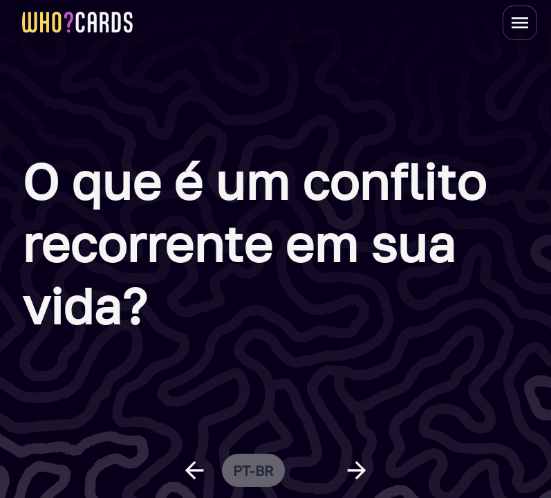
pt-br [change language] (253, 470)
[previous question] (194, 470)
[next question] (356, 470)
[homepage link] (77, 22)
